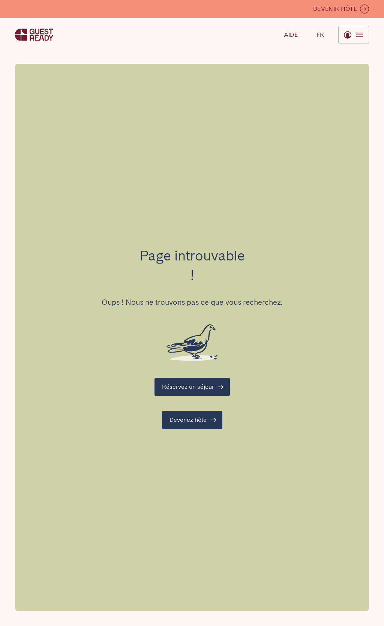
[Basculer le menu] (320, 35)
